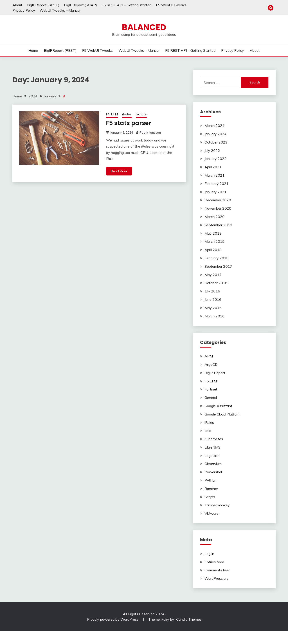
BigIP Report (215, 373)
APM (209, 356)
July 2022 (212, 150)
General (211, 397)
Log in (209, 553)
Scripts (141, 114)
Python (210, 480)
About (17, 5)
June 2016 (213, 299)
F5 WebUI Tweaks (171, 5)
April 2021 (213, 167)
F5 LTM (112, 114)
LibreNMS (212, 447)
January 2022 (216, 158)
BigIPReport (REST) (43, 5)
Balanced (144, 27)
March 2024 (215, 125)
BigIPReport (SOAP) (80, 5)
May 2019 (213, 233)
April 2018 (213, 249)
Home (33, 50)
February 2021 (217, 183)
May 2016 (213, 307)
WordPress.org (217, 578)
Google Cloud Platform (223, 414)
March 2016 (215, 316)
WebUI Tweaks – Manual (60, 10)
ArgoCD (211, 364)
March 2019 (215, 241)
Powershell (214, 472)
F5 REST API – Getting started (126, 5)
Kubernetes (214, 439)
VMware (211, 513)
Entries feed (214, 562)
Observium (213, 463)
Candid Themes (189, 619)
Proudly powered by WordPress (113, 619)
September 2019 (218, 225)
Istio (208, 430)
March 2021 (215, 175)
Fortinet (211, 389)
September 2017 (218, 266)
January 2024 (216, 134)
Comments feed (217, 570)
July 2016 (212, 291)
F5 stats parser (128, 123)
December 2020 (218, 200)
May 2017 (213, 274)
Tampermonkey (217, 505)
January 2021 (216, 192)
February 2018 (217, 258)
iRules (127, 114)
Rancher (211, 488)
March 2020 (215, 216)
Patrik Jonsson (150, 132)
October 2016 (216, 283)
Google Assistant (218, 406)
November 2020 (218, 208)
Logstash (212, 455)
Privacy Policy (23, 10)
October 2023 (216, 142)
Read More (119, 171)
